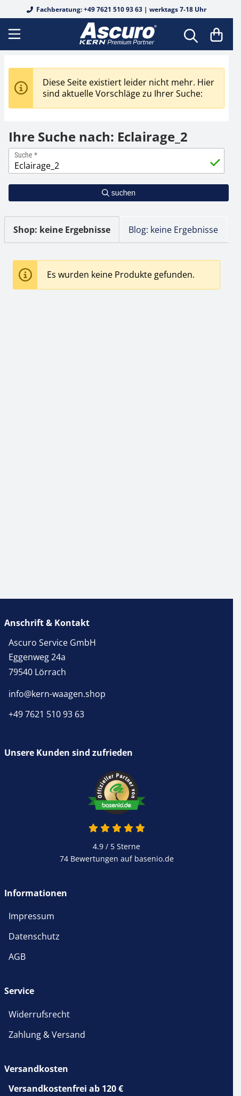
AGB (17, 956)
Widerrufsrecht (39, 1014)
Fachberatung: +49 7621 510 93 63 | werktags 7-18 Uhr (117, 9)
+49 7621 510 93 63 (46, 714)
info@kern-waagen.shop (57, 694)
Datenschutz (34, 936)
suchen (118, 193)
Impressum (31, 916)
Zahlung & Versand (47, 1034)
